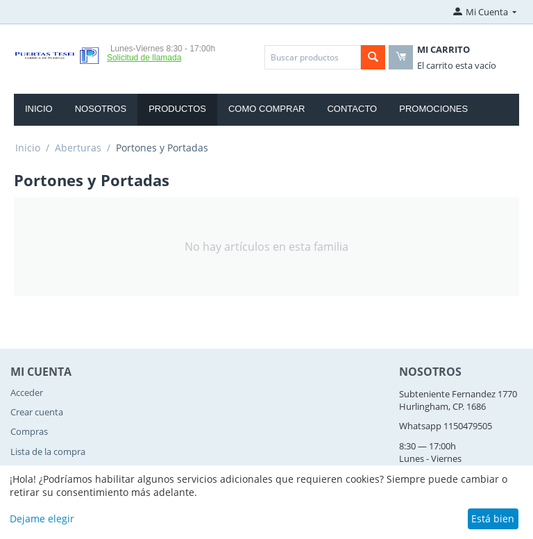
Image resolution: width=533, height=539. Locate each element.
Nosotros (100, 108)
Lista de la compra (47, 451)
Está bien (492, 518)
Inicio (39, 108)
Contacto (352, 108)
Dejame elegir (42, 518)
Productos (177, 108)
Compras (29, 431)
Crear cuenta (36, 412)
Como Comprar (266, 108)
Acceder (26, 392)
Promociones (433, 108)
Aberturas (78, 147)
